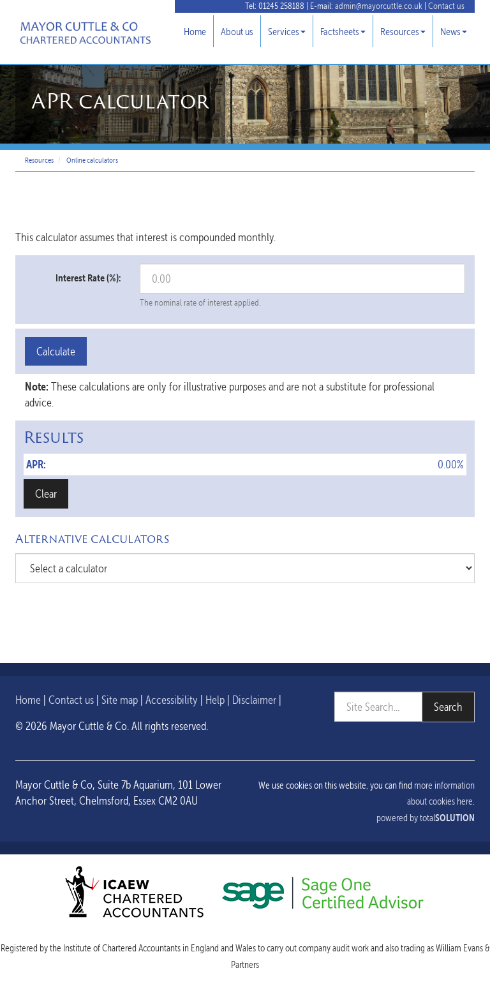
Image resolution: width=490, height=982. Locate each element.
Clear (46, 493)
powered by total (425, 818)
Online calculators (92, 160)
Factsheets (343, 32)
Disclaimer (254, 699)
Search (448, 706)
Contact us (446, 6)
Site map (119, 699)
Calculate (55, 351)
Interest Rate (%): (88, 277)
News (453, 32)
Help (215, 699)
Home (195, 32)
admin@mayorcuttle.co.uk (378, 6)
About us (237, 32)
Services (287, 32)
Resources (403, 32)
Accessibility (171, 699)
